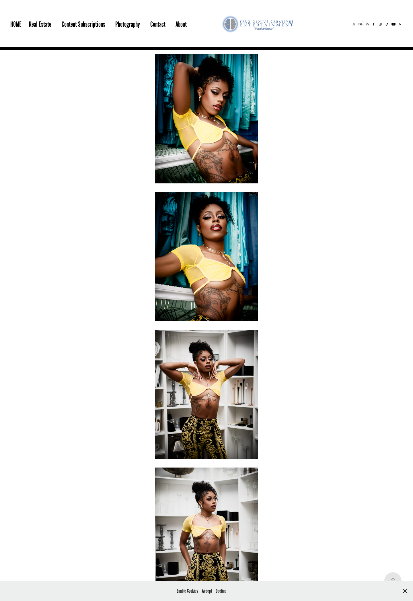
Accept (207, 591)
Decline (221, 591)
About (181, 24)
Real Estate (40, 24)
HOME (16, 24)
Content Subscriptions (83, 24)
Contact (157, 24)
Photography (127, 24)
